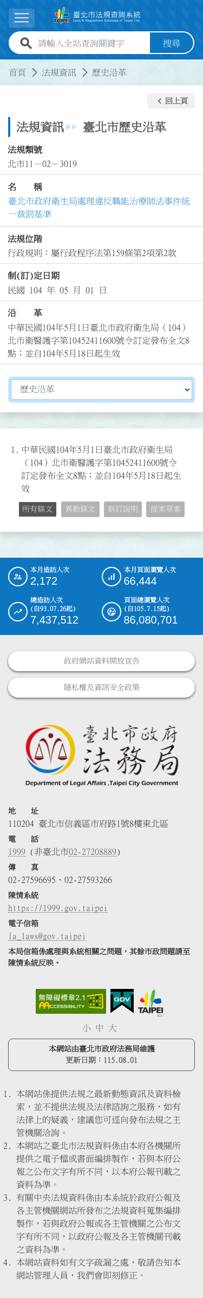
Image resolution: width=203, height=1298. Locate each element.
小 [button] (86, 1027)
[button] (171, 101)
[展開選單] (22, 18)
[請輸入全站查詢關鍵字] (92, 43)
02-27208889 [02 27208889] (92, 851)
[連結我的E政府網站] (122, 1001)
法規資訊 (59, 72)
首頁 (17, 72)
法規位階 (25, 239)
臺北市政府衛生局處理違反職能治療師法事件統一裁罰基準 (99, 207)
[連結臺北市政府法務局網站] (101, 754)
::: (6, 66)
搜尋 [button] (171, 43)
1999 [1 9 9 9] (16, 851)
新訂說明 (123, 509)
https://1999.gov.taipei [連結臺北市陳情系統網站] (58, 908)
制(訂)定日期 (34, 275)
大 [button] (112, 1027)
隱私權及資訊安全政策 (102, 687)
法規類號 (25, 149)
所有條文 (37, 509)
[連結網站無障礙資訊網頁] (71, 1001)
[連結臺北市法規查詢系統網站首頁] (97, 15)
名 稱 (25, 187)
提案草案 (165, 509)
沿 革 (25, 313)
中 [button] (99, 1027)
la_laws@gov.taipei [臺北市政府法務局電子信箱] (47, 936)
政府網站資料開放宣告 (102, 661)
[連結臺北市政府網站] (150, 1003)
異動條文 (80, 509)
